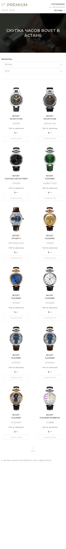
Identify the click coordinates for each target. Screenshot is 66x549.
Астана (58, 10)
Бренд (8, 64)
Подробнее (16, 138)
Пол (7, 71)
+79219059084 (58, 4)
